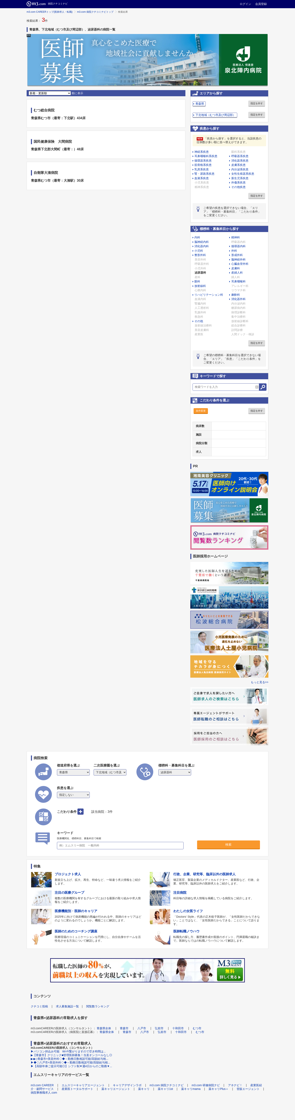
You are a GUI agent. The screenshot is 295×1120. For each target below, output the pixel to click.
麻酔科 (235, 294)
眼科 (197, 281)
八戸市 (141, 1028)
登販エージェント (248, 1089)
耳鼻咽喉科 (238, 281)
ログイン (245, 4)
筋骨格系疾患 (203, 164)
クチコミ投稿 (39, 1006)
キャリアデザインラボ (127, 1085)
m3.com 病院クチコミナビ (167, 1085)
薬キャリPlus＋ (218, 1089)
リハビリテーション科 (208, 294)
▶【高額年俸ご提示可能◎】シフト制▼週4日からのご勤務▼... (71, 1066)
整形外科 (200, 255)
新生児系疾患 (239, 178)
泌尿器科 (200, 272)
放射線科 (200, 286)
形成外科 (237, 255)
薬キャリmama (191, 1089)
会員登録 (261, 4)
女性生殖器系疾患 (242, 173)
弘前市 (159, 1028)
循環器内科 (238, 246)
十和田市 (178, 1028)
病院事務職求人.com (44, 1092)
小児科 (198, 250)
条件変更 (201, 410)
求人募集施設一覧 (67, 1006)
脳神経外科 (238, 259)
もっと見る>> (259, 682)
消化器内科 (201, 246)
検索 (228, 844)
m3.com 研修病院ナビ (206, 1085)
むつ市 (197, 1028)
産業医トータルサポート (77, 1089)
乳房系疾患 (201, 169)
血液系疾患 (201, 178)
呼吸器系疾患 (239, 156)
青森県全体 (104, 1028)
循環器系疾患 (203, 160)
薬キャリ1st (165, 1089)
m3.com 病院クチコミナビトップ (95, 11)
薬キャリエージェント (115, 1089)
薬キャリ (144, 1089)
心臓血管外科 (239, 263)
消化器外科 (238, 299)
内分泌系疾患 (239, 169)
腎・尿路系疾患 (204, 173)
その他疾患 (238, 187)
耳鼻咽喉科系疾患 (205, 156)
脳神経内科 (201, 241)
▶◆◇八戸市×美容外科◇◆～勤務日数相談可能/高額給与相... (70, 1062)
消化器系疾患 (239, 160)
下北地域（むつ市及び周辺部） (215, 115)
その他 (198, 321)
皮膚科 (235, 268)
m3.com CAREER (42, 1085)
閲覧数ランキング (97, 1006)
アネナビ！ (235, 1085)
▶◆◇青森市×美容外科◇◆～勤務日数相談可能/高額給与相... (69, 1058)
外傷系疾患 (238, 182)
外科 (234, 250)
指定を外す (257, 103)
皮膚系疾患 (238, 164)
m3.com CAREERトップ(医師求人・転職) (50, 11)
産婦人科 (237, 272)
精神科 (235, 237)
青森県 (199, 103)
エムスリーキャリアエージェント (83, 1085)
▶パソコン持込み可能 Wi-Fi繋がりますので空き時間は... (68, 1051)
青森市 (124, 1028)
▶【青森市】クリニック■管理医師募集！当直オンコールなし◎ (71, 1055)
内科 (197, 237)
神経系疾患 (201, 151)
